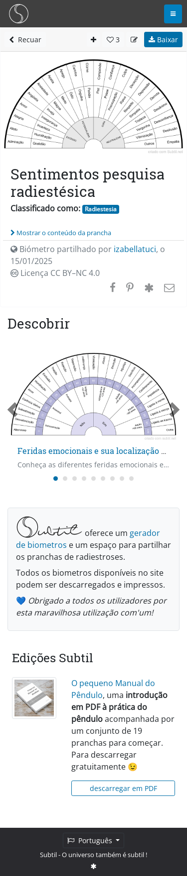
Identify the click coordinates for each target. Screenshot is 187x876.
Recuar (25, 39)
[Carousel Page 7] (112, 478)
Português (90, 840)
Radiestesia (101, 209)
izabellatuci (135, 249)
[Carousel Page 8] (122, 478)
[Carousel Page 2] (65, 478)
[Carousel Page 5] (93, 478)
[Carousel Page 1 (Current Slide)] (55, 478)
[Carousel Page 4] (84, 478)
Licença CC (55, 272)
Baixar (163, 39)
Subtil (48, 854)
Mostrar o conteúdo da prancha (60, 232)
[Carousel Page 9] (131, 478)
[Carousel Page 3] (74, 478)
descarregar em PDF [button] (123, 788)
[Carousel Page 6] (103, 478)
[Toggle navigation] (173, 13)
